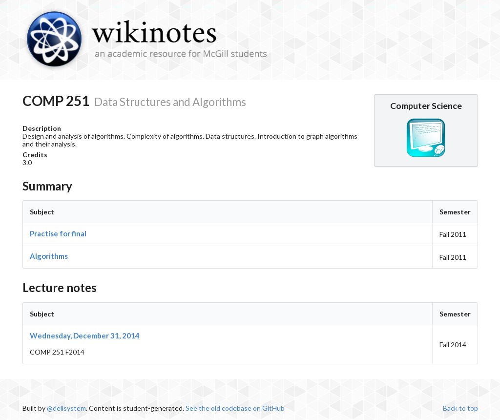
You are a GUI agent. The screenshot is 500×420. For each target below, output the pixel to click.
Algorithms (49, 256)
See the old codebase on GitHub (235, 408)
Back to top (460, 408)
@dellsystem (66, 408)
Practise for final (58, 233)
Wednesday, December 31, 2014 (85, 335)
